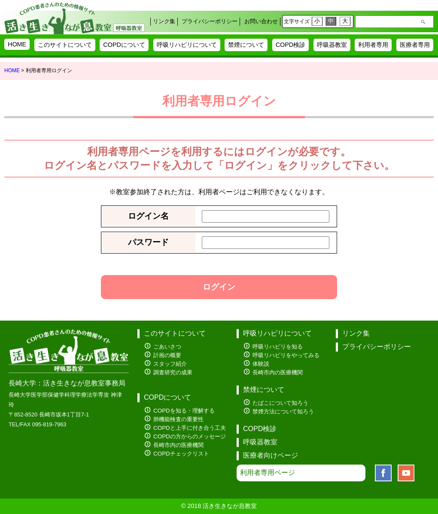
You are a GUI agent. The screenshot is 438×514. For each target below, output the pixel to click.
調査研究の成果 (172, 372)
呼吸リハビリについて (187, 44)
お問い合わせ (261, 21)
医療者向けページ (270, 455)
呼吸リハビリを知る (277, 346)
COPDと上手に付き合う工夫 (189, 428)
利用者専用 (373, 44)
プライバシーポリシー (209, 21)
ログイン (219, 286)
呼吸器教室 (332, 44)
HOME (17, 44)
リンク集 (164, 21)
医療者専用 (415, 44)
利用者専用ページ (267, 472)
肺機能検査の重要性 (178, 419)
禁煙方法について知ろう (283, 411)
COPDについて (124, 44)
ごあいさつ (167, 346)
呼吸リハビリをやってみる (285, 355)
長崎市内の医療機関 (178, 445)
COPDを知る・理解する (184, 410)
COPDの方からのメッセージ (189, 436)
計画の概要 (167, 355)
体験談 (260, 364)
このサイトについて (65, 44)
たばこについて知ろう (280, 403)
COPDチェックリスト (181, 453)
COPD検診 (291, 44)
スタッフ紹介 (170, 364)
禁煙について (246, 44)
